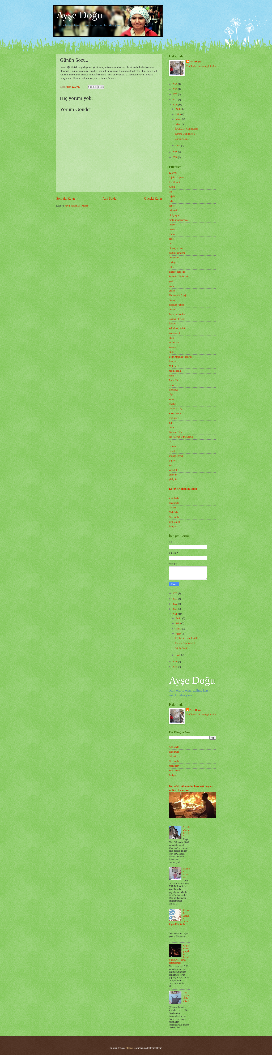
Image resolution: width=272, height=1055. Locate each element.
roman (172, 385)
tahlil (171, 427)
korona (172, 347)
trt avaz (172, 446)
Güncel (172, 507)
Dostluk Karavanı (186, 873)
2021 (175, 99)
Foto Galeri (174, 522)
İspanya (172, 323)
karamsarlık (174, 333)
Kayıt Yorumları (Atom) (76, 205)
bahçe (172, 205)
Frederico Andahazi (178, 276)
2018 (175, 157)
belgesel (173, 210)
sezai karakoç (175, 408)
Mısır (171, 375)
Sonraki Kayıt (65, 198)
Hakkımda (174, 503)
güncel (172, 290)
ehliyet (172, 267)
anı (170, 191)
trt (170, 441)
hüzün (172, 309)
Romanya (173, 389)
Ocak (178, 145)
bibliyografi (174, 215)
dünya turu (174, 257)
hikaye (172, 300)
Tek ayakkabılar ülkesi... (186, 998)
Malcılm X (174, 366)
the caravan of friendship (181, 437)
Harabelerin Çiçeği (178, 295)
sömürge (173, 418)
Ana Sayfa (110, 198)
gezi (171, 281)
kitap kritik (174, 342)
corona (172, 234)
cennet (172, 229)
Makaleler (174, 512)
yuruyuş (173, 474)
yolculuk (173, 470)
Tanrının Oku (175, 432)
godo (171, 286)
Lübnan (172, 361)
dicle (171, 239)
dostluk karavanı (177, 253)
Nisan (179, 124)
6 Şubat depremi (177, 177)
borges (172, 224)
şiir (170, 423)
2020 (175, 104)
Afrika (172, 187)
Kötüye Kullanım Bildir (183, 488)
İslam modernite (177, 314)
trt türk (172, 451)
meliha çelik (175, 371)
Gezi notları (174, 517)
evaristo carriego (177, 272)
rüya (171, 394)
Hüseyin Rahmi (176, 304)
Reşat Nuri (174, 380)
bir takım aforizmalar (179, 220)
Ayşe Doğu (79, 15)
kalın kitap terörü (177, 328)
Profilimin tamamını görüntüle (201, 66)
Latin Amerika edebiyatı (180, 356)
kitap (171, 338)
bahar (171, 201)
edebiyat (173, 262)
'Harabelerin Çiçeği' (186, 831)
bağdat (172, 196)
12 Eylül (173, 172)
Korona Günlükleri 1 (185, 133)
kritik (171, 352)
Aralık (179, 109)
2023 (175, 89)
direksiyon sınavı (177, 248)
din (170, 243)
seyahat (172, 404)
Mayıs (179, 119)
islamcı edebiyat (177, 319)
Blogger (129, 1048)
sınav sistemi (175, 413)
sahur (171, 399)
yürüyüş (173, 479)
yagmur (172, 460)
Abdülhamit (174, 182)
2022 (175, 94)
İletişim (172, 526)
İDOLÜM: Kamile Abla (186, 128)
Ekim (178, 114)
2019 (175, 152)
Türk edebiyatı (176, 455)
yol (170, 465)
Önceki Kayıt (153, 198)
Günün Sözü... (182, 139)
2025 (175, 84)
